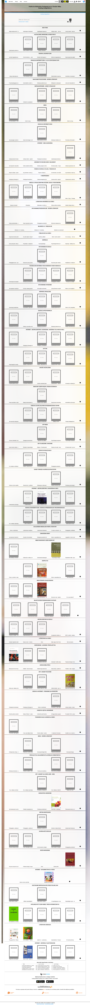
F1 (76, 1)
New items (11, 1)
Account (25, 1)
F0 (74, 1)
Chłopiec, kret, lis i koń (56, 965)
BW (62, 1)
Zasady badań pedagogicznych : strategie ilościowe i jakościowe (31, 965)
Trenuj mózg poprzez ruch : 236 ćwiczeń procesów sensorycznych (62, 969)
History (16, 1)
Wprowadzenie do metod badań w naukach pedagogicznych (30, 969)
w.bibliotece (41, 989)
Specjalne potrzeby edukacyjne (57, 966)
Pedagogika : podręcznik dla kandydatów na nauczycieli (61, 967)
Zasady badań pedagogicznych (26, 967)
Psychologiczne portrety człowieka (27, 966)
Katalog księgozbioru (45, 14)
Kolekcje (26, 21)
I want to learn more (40, 1003)
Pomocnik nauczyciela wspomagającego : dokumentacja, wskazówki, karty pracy (49, 968)
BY (67, 1)
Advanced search (22, 21)
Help (21, 1)
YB (65, 1)
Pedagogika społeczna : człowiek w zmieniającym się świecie (30, 968)
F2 (79, 1)
